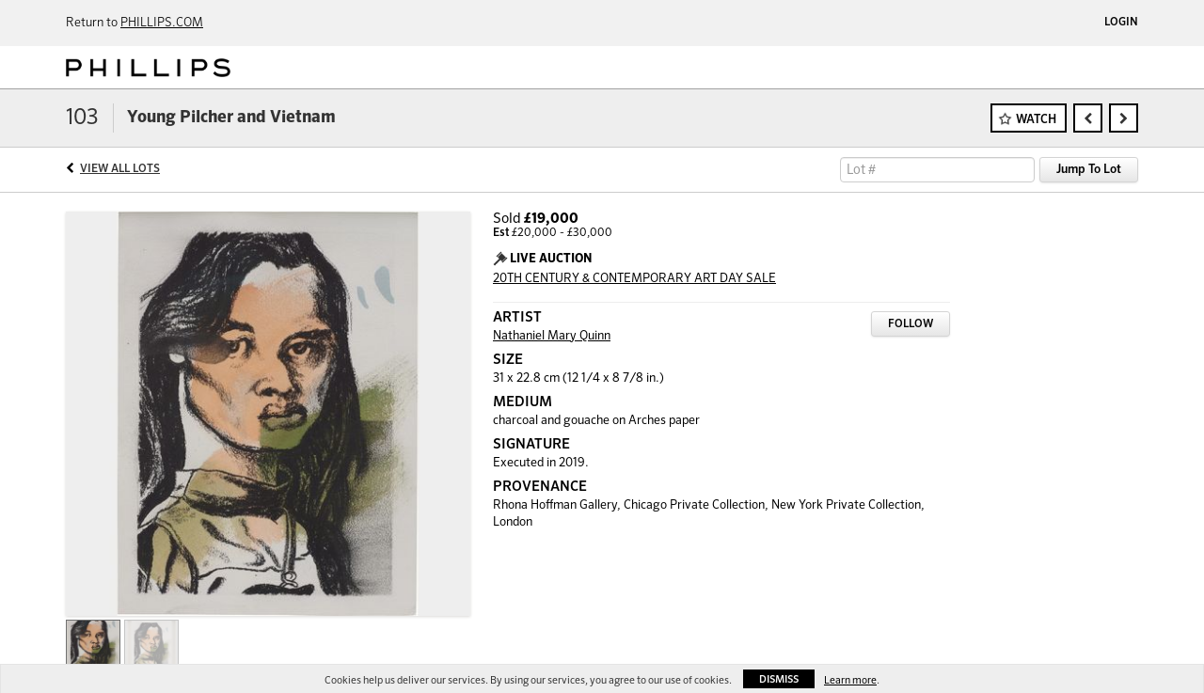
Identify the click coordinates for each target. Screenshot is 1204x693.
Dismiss (779, 679)
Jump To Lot (1088, 170)
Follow (910, 324)
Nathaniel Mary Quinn (551, 336)
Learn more (850, 680)
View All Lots (120, 169)
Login (1121, 22)
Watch (1036, 120)
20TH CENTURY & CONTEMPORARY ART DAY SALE (634, 279)
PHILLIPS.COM (161, 23)
